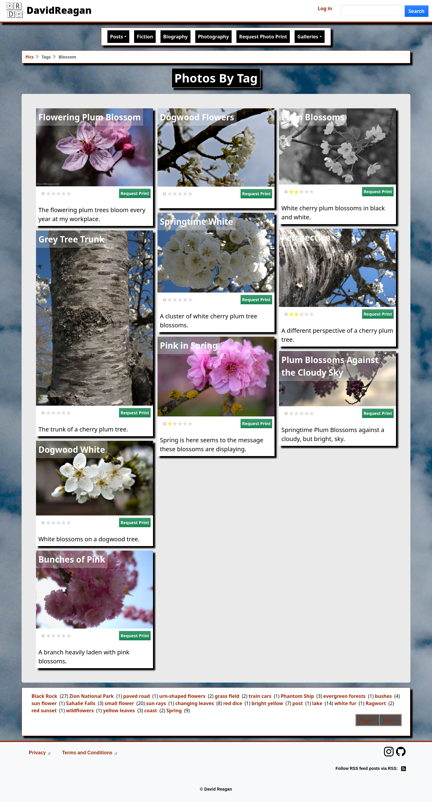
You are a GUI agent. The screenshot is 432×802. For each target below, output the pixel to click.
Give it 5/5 (68, 193)
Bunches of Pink (71, 559)
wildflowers (80, 710)
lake (317, 703)
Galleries (307, 36)
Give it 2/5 (53, 193)
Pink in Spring (189, 345)
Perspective (305, 237)
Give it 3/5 (58, 193)
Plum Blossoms (312, 117)
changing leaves (194, 703)
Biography (175, 36)
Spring (174, 710)
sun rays (156, 703)
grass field (227, 696)
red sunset (44, 710)
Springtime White (196, 221)
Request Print (135, 193)
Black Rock (44, 696)
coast (150, 710)
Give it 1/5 (48, 193)
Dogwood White (71, 449)
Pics (30, 57)
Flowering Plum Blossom (89, 117)
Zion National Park (91, 696)
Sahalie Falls (80, 703)
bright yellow (267, 703)
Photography (213, 36)
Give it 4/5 (63, 193)
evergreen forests (344, 696)
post (297, 703)
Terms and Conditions (90, 752)
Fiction (145, 36)
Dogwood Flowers (197, 117)
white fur (345, 703)
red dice (232, 703)
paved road (136, 696)
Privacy (40, 752)
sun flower (44, 703)
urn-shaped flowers (182, 696)
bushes (383, 696)
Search (416, 11)
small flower (119, 703)
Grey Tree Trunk (71, 239)
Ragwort (376, 703)
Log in (325, 8)
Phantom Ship (297, 696)
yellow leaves (119, 710)
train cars (260, 696)
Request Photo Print (263, 36)
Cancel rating (43, 193)
